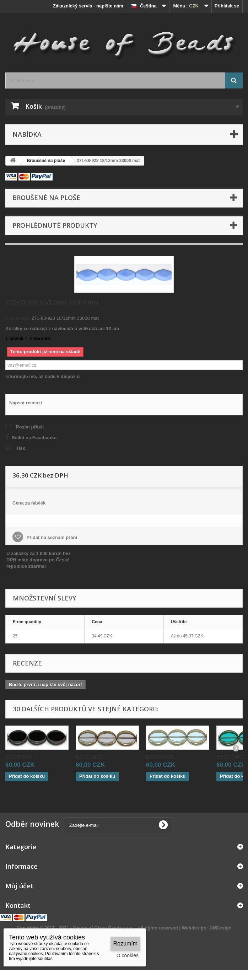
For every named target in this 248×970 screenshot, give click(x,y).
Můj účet (19, 886)
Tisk (20, 448)
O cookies (128, 955)
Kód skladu (17, 318)
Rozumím (125, 944)
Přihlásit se (227, 6)
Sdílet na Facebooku (34, 437)
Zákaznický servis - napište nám (88, 6)
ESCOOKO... (21, 757)
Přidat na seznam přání (51, 537)
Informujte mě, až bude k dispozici (43, 376)
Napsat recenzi (25, 402)
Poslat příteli (30, 427)
